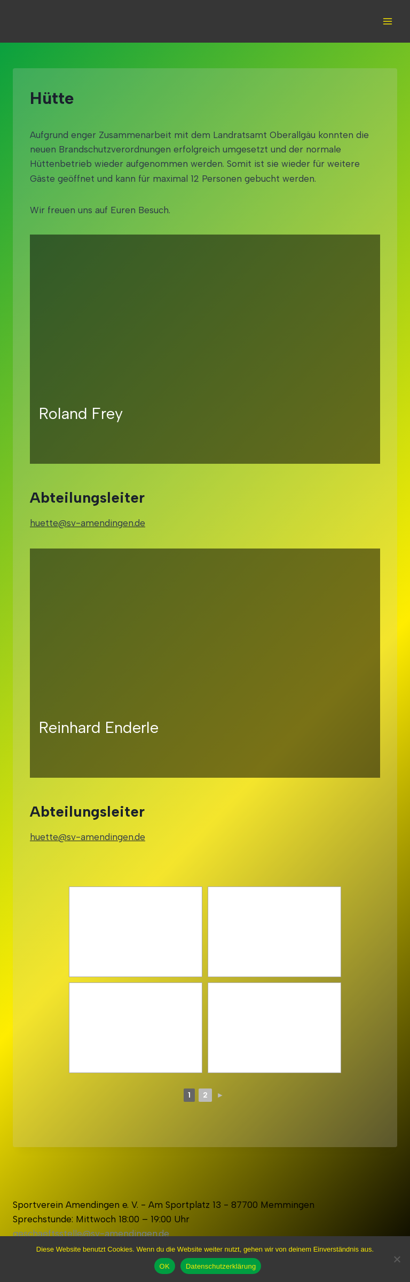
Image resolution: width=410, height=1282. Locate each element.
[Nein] (396, 1259)
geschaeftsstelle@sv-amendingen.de (91, 1233)
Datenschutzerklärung (221, 1266)
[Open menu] (387, 21)
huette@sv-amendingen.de (87, 523)
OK (165, 1266)
